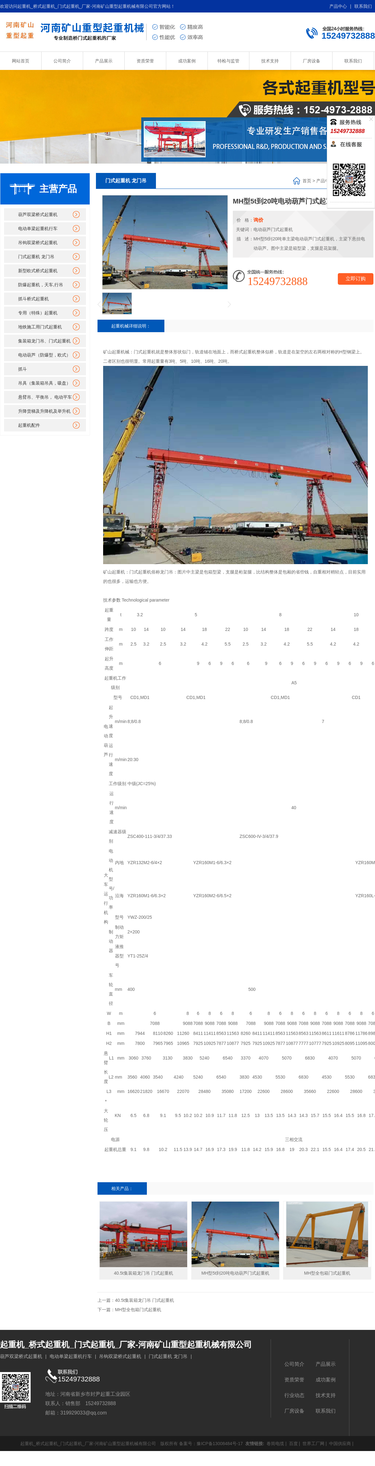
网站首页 (20, 60)
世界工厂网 (312, 1443)
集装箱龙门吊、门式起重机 (44, 340)
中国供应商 (339, 1443)
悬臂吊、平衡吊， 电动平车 (45, 397)
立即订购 (356, 278)
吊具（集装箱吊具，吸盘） (44, 383)
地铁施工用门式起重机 (40, 326)
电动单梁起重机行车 (38, 228)
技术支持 (270, 60)
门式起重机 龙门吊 (36, 256)
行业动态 (294, 1395)
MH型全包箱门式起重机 (138, 1309)
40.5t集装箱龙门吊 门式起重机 (144, 1300)
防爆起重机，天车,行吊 (40, 284)
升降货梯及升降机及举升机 (44, 411)
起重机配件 (29, 425)
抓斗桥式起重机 (33, 298)
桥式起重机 (245, 351)
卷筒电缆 (274, 1443)
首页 (306, 180)
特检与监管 (228, 60)
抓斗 (22, 368)
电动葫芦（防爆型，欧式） (44, 354)
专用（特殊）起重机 (38, 312)
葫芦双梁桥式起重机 (38, 214)
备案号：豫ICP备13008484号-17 (211, 1443)
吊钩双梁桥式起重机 (38, 242)
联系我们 (363, 6)
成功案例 (187, 60)
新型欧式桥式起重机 (38, 270)
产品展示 (103, 60)
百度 (293, 1443)
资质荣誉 (145, 60)
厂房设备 (311, 60)
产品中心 (338, 6)
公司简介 (62, 60)
